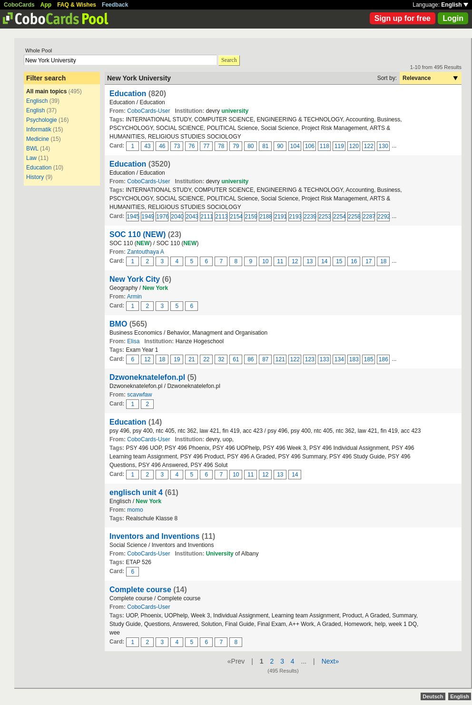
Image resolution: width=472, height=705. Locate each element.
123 (310, 359)
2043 (192, 216)
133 (324, 359)
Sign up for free (402, 18)
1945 (133, 216)
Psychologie (41, 120)
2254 (339, 216)
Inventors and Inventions (154, 536)
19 (177, 359)
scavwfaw (139, 394)
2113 (221, 216)
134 (339, 359)
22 (206, 359)
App (45, 4)
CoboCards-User (148, 111)
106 (310, 146)
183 (354, 359)
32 (221, 359)
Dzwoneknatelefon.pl (147, 377)
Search (229, 60)
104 (295, 146)
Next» (330, 661)
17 (368, 261)
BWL (32, 148)
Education (38, 167)
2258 (354, 216)
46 (162, 146)
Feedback (115, 4)
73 (177, 146)
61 (236, 359)
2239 (310, 216)
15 (339, 261)
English (454, 4)
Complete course (140, 590)
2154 (236, 216)
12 (295, 261)
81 (265, 146)
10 (265, 261)
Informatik (38, 129)
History (35, 177)
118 (324, 146)
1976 (162, 216)
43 (147, 146)
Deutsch (433, 696)
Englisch (37, 101)
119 (339, 146)
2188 (265, 216)
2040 (177, 216)
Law (31, 158)
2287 (369, 216)
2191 (280, 216)
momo (135, 509)
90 (280, 146)
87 (265, 359)
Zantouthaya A (145, 251)
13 (309, 261)
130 (383, 146)
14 (324, 261)
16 (354, 261)
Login (452, 18)
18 (383, 261)
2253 (324, 216)
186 (383, 359)
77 (206, 146)
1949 (147, 216)
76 (191, 146)
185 (369, 359)
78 (221, 146)
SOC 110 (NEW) (137, 234)
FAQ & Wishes (76, 4)
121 (280, 359)
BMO (118, 324)
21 (191, 359)
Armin (134, 296)
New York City (134, 279)
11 (280, 261)
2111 (206, 216)
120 (354, 146)
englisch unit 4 (136, 492)
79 (236, 146)
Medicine (37, 139)
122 (369, 146)
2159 (251, 216)
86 (250, 359)
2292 (383, 216)
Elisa (133, 341)
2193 (295, 216)
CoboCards (19, 4)
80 (250, 146)
